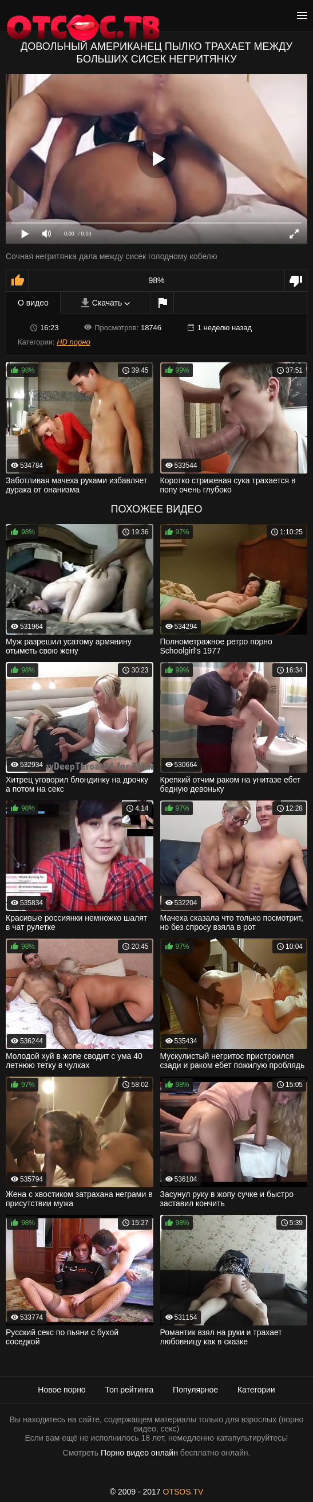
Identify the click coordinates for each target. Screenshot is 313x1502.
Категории (256, 1389)
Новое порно (61, 1389)
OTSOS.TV (183, 1491)
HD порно (73, 342)
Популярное (195, 1389)
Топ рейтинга (129, 1389)
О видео (33, 302)
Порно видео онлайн (139, 1452)
